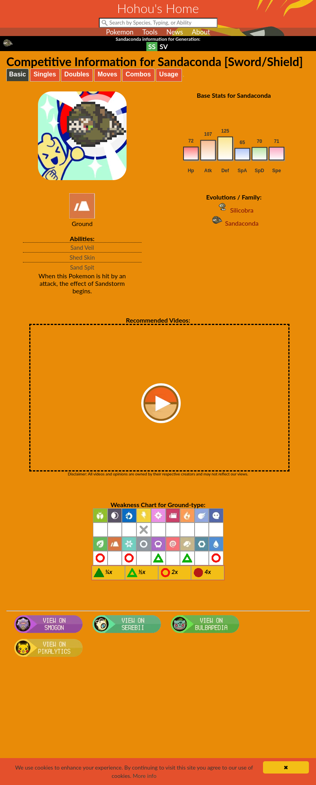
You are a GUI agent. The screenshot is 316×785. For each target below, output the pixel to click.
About (201, 32)
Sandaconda (234, 223)
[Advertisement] (158, 723)
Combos (138, 74)
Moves (107, 74)
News (174, 32)
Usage (168, 74)
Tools (150, 32)
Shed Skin (82, 257)
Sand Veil (82, 247)
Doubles (76, 74)
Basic (17, 74)
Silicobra (234, 210)
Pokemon (120, 32)
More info (145, 775)
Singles (45, 74)
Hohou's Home (158, 8)
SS (152, 46)
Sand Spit (82, 267)
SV (163, 46)
